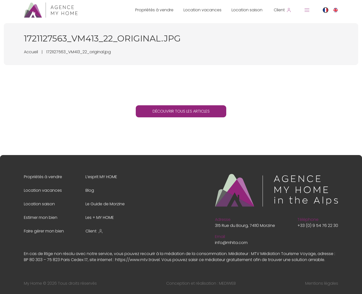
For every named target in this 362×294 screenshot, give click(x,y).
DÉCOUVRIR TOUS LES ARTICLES (181, 111)
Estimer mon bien (40, 217)
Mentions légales (321, 283)
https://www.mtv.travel (137, 260)
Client (94, 231)
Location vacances (202, 10)
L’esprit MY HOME (101, 177)
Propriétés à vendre (154, 10)
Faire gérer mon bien (44, 231)
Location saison (247, 10)
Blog (89, 190)
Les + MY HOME (99, 217)
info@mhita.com (231, 243)
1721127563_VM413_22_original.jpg (78, 52)
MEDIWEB (227, 283)
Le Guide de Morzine (105, 204)
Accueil (31, 52)
